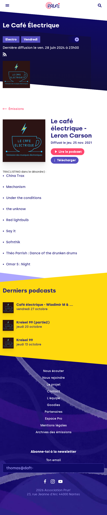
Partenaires (54, 412)
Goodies (53, 405)
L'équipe (53, 398)
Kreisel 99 (24, 340)
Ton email (53, 460)
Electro (11, 39)
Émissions (13, 109)
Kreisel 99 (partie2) (33, 322)
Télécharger (64, 160)
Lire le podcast (68, 152)
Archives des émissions (54, 432)
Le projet (53, 384)
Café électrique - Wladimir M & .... (44, 305)
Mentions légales (53, 425)
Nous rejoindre (53, 378)
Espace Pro (53, 418)
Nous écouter (53, 371)
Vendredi (30, 39)
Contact (53, 391)
